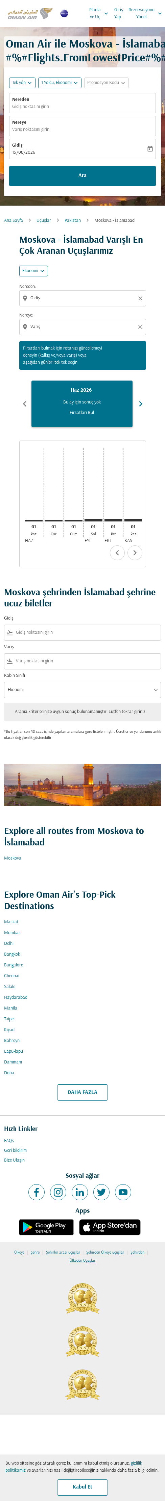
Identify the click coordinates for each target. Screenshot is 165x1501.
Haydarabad (15, 997)
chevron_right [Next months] (140, 403)
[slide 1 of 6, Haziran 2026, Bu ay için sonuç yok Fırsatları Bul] (82, 404)
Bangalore (13, 965)
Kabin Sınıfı (14, 675)
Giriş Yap (118, 13)
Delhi (9, 943)
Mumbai (12, 932)
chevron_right (134, 552)
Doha (9, 1073)
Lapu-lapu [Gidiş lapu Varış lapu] (13, 1051)
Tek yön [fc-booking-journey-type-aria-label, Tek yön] (19, 82)
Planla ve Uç (100, 13)
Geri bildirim (15, 1150)
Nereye (19, 122)
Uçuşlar (44, 220)
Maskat (11, 922)
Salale (9, 986)
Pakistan (73, 220)
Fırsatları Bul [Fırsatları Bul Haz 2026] (82, 412)
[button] (59, 83)
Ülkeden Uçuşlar (82, 1261)
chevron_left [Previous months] (24, 403)
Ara (82, 175)
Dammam (13, 1062)
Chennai (11, 976)
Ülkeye (19, 1253)
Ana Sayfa (13, 220)
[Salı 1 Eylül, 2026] (93, 520)
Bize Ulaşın (14, 1160)
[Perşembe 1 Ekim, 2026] (113, 520)
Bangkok (12, 954)
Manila (10, 1008)
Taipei (9, 1019)
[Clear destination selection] (141, 327)
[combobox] (83, 298)
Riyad (9, 1029)
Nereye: (26, 315)
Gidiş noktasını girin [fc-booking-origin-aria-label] (30, 106)
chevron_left (117, 552)
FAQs (9, 1140)
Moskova (12, 858)
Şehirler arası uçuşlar (63, 1253)
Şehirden (137, 1253)
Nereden (20, 99)
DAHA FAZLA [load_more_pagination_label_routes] (82, 1092)
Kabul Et (82, 1487)
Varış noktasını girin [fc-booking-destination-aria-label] (30, 129)
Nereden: (27, 286)
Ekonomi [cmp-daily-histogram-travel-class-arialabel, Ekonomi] (30, 270)
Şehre (35, 1253)
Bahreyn (12, 1040)
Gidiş (17, 145)
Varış (9, 647)
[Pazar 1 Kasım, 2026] (133, 520)
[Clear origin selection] (141, 298)
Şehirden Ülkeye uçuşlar (105, 1253)
